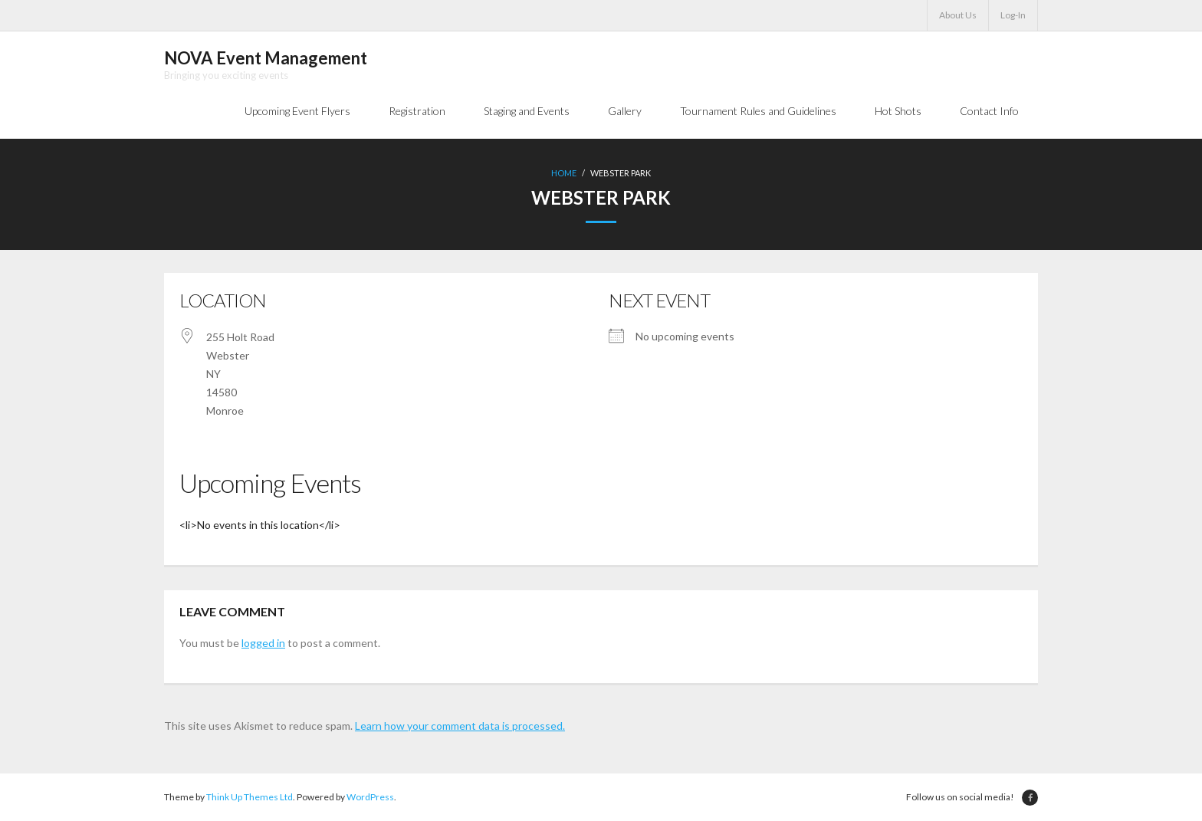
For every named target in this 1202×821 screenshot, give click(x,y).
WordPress (370, 797)
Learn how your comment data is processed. (460, 725)
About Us (958, 15)
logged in (263, 642)
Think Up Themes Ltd (249, 797)
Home (563, 173)
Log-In (1013, 15)
